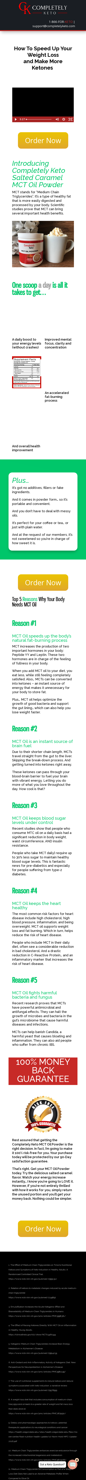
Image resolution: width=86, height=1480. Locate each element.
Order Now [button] (43, 140)
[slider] (39, 119)
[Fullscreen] (70, 119)
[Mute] (57, 119)
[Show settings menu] (63, 119)
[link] (43, 13)
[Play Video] (15, 119)
